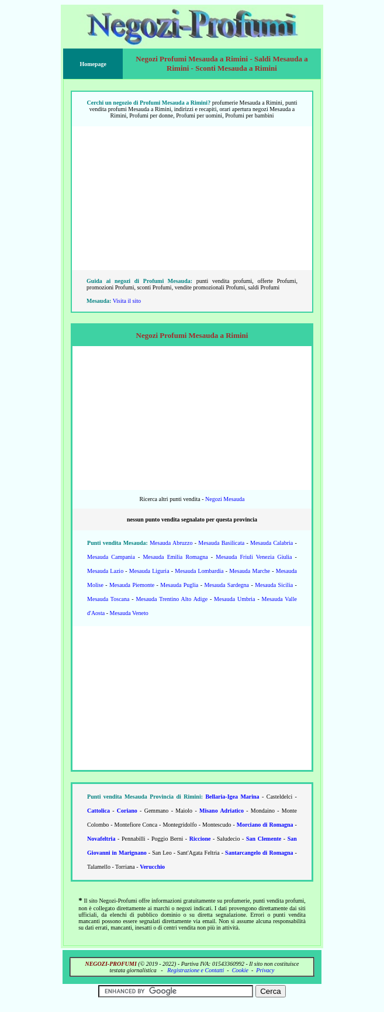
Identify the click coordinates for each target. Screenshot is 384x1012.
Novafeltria (101, 838)
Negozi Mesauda (224, 499)
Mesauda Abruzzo (171, 543)
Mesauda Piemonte (131, 585)
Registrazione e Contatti (195, 970)
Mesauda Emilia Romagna (175, 557)
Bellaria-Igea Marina (232, 796)
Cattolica (98, 810)
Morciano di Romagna (265, 824)
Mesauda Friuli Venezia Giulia (254, 557)
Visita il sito (127, 301)
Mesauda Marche (249, 571)
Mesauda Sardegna (226, 585)
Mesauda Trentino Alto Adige (171, 599)
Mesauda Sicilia (274, 585)
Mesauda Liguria (149, 571)
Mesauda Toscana (108, 599)
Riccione (200, 838)
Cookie (240, 970)
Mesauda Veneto (129, 613)
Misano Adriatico (221, 810)
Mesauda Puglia (179, 585)
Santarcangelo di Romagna (259, 852)
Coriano (127, 810)
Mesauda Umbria (234, 599)
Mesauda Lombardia (199, 571)
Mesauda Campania (111, 557)
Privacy (265, 970)
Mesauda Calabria (271, 543)
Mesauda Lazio (105, 571)
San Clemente (263, 838)
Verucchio (152, 867)
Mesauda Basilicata (221, 543)
